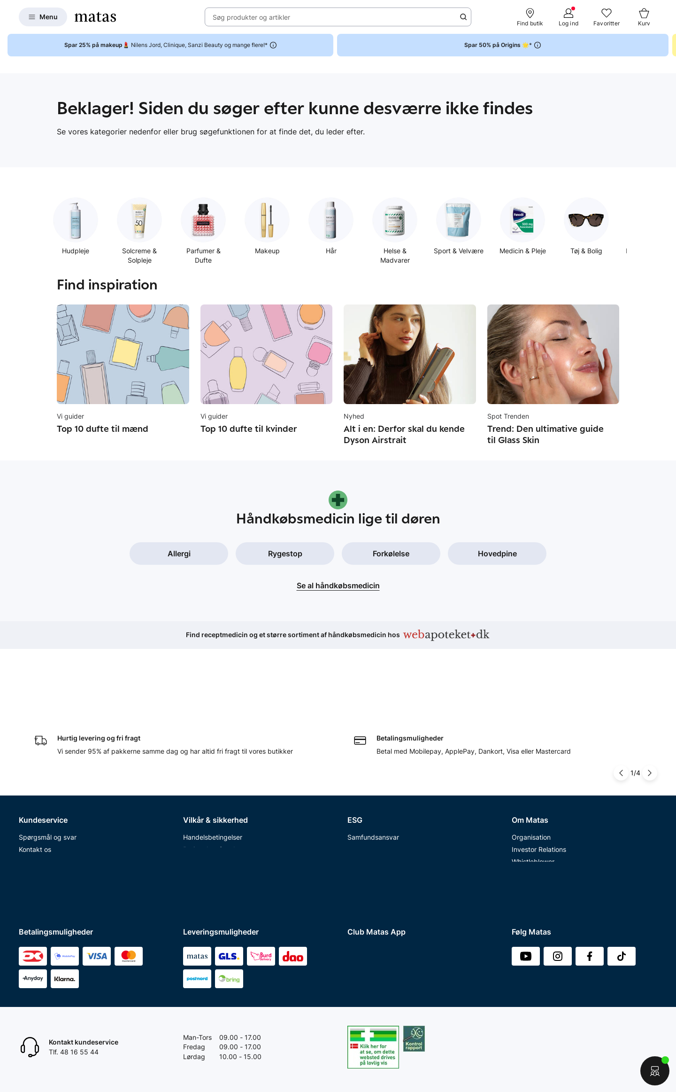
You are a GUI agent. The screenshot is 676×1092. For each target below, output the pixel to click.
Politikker (361, 796)
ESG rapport (366, 808)
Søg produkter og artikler (251, 17)
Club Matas (36, 832)
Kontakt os (35, 771)
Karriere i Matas (536, 832)
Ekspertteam (38, 820)
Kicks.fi (523, 869)
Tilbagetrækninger (47, 808)
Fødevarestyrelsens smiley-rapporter (239, 808)
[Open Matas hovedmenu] (43, 17)
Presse (522, 796)
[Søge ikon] (463, 16)
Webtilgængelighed (213, 832)
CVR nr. (523, 881)
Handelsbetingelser (212, 760)
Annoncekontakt (537, 808)
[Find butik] (530, 17)
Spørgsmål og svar (48, 760)
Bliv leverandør (534, 893)
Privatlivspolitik (206, 784)
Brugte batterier (207, 820)
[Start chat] (654, 1070)
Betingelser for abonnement (225, 771)
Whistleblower (533, 784)
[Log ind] (568, 17)
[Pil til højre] (649, 695)
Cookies (195, 796)
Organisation (531, 760)
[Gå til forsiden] (95, 17)
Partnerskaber (369, 771)
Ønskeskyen (38, 857)
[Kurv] (644, 17)
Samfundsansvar (373, 760)
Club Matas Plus (43, 845)
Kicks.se (524, 845)
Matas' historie (534, 820)
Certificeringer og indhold (386, 784)
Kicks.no (525, 857)
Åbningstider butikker (52, 796)
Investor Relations (539, 771)
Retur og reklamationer (54, 784)
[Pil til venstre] (621, 695)
